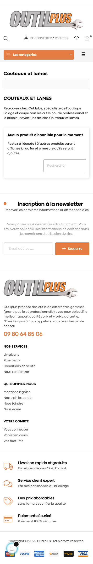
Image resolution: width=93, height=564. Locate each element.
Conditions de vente (19, 366)
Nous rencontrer (16, 371)
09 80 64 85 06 (23, 334)
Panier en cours (16, 435)
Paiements (12, 360)
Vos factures (13, 441)
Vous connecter (16, 429)
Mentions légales (17, 392)
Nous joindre (13, 403)
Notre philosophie (17, 397)
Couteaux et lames (26, 74)
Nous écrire (12, 409)
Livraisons (11, 354)
